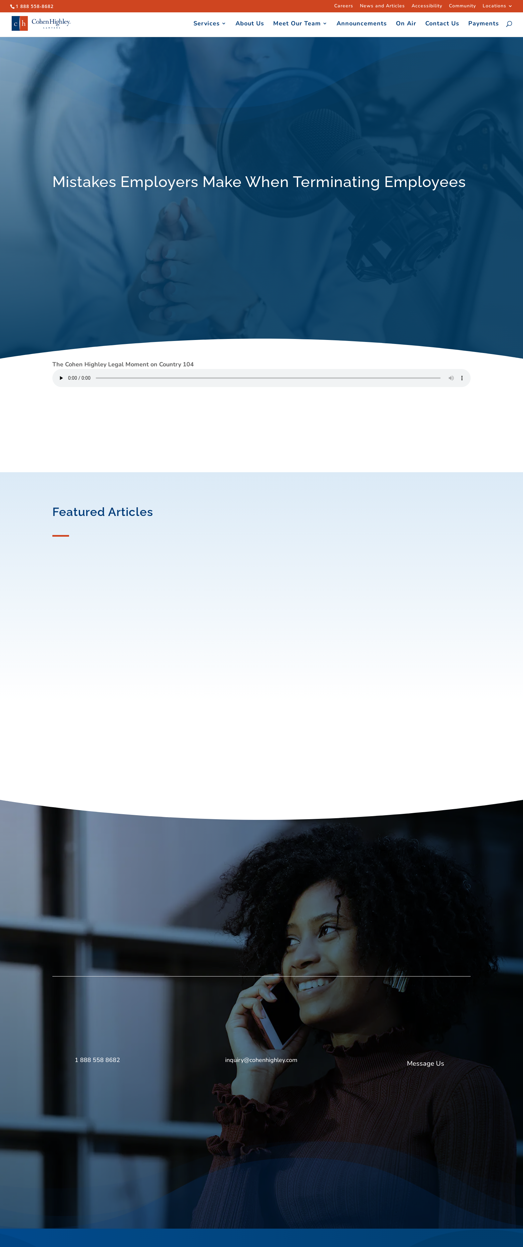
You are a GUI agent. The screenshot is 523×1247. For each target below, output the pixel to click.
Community (462, 6)
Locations (494, 6)
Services (206, 24)
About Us (249, 24)
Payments (483, 24)
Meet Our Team (297, 24)
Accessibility (427, 6)
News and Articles (382, 6)
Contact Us (442, 24)
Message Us (425, 1063)
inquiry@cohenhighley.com (261, 1060)
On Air (406, 24)
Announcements (362, 24)
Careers (343, 6)
